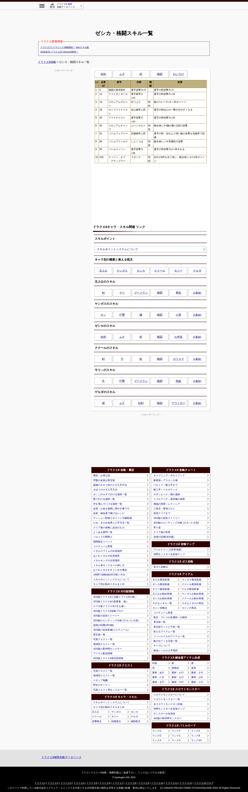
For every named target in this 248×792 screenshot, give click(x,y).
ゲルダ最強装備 (190, 589)
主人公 (103, 270)
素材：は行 (197, 677)
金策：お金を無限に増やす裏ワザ (111, 508)
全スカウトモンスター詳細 (167, 704)
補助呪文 (136, 721)
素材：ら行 (197, 682)
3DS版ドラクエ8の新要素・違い (110, 601)
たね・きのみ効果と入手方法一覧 (111, 522)
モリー (178, 270)
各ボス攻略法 (160, 566)
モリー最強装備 (161, 589)
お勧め (197, 292)
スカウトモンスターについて (169, 694)
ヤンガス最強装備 (191, 579)
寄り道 (157, 527)
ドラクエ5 (91, 783)
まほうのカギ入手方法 (105, 489)
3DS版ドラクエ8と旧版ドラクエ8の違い (115, 596)
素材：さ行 (197, 672)
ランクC (176, 735)
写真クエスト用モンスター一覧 (110, 689)
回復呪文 (116, 721)
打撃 (122, 314)
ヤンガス (122, 270)
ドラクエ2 (52, 783)
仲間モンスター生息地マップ (169, 554)
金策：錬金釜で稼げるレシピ (109, 513)
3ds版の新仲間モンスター (167, 718)
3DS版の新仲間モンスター (107, 648)
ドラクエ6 (104, 783)
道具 (193, 667)
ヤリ (122, 292)
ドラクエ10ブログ (204, 783)
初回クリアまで (161, 513)
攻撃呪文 (97, 721)
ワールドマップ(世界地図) (167, 549)
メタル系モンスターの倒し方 (109, 565)
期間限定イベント (102, 541)
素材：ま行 (158, 682)
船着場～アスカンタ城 (165, 480)
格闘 (159, 74)
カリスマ (178, 358)
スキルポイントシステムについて (117, 249)
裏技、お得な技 (101, 475)
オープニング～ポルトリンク (169, 475)
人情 (178, 314)
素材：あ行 (158, 672)
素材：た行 (158, 677)
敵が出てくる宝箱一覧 (165, 641)
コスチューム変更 (102, 546)
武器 (154, 663)
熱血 (178, 381)
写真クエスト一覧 (102, 639)
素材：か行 (178, 672)
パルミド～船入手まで (165, 485)
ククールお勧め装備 (193, 598)
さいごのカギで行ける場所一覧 (110, 494)
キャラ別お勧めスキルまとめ (109, 584)
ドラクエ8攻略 (47, 62)
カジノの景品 (189, 607)
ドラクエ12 (186, 783)
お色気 (178, 336)
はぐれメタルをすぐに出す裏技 (110, 570)
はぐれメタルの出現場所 (106, 555)
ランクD (156, 735)
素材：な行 (178, 677)
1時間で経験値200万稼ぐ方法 (109, 574)
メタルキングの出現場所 (106, 560)
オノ (103, 314)
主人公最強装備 (161, 579)
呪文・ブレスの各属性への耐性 (170, 617)
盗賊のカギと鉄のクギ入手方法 (110, 485)
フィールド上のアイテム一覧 (169, 636)
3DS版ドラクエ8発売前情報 (108, 658)
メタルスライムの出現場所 (107, 551)
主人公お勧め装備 (162, 593)
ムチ (122, 74)
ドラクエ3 (65, 783)
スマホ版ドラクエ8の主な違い (109, 606)
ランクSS (196, 740)
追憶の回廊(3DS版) (103, 625)
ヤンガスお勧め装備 (193, 593)
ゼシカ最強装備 (161, 584)
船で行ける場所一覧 (104, 499)
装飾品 (175, 667)
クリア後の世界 (161, 532)
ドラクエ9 (143, 783)
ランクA (156, 740)
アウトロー (178, 403)
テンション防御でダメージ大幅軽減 (112, 518)
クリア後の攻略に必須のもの (109, 527)
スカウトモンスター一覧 (166, 699)
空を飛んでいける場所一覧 (107, 503)
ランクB (195, 735)
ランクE (195, 730)
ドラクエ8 (130, 783)
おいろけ (178, 74)
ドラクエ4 (78, 783)
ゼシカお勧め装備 (162, 598)
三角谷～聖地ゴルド (164, 508)
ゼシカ (141, 270)
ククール (159, 270)
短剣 (103, 74)
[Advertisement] (124, 17)
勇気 (178, 292)
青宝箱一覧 (99, 634)
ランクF (176, 730)
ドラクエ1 (39, 783)
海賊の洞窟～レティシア (166, 503)
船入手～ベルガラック (165, 489)
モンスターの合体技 (164, 713)
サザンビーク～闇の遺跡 (166, 494)
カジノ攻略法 (160, 607)
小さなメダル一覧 (162, 603)
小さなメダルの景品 (193, 603)
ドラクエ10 (157, 783)
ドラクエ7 (117, 783)
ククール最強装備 (191, 584)
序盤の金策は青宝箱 (104, 480)
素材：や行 (178, 682)
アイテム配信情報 (102, 653)
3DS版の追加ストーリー (106, 615)
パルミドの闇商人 (102, 536)
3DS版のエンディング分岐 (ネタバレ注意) (116, 620)
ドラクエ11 (171, 783)
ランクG (156, 730)
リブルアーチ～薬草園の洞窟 (169, 499)
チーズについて (161, 645)
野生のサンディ (101, 685)
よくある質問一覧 (102, 532)
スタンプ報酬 (100, 680)
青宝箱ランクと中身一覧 (166, 626)
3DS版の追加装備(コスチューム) (110, 629)
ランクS (176, 740)
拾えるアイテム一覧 (164, 631)
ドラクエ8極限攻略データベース (61, 757)
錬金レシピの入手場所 (165, 650)
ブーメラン (141, 292)
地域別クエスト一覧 (104, 644)
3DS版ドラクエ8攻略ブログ (108, 611)
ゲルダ (197, 270)
